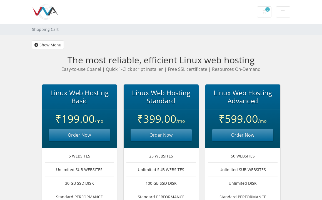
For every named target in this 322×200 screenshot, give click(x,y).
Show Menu (47, 45)
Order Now (79, 135)
